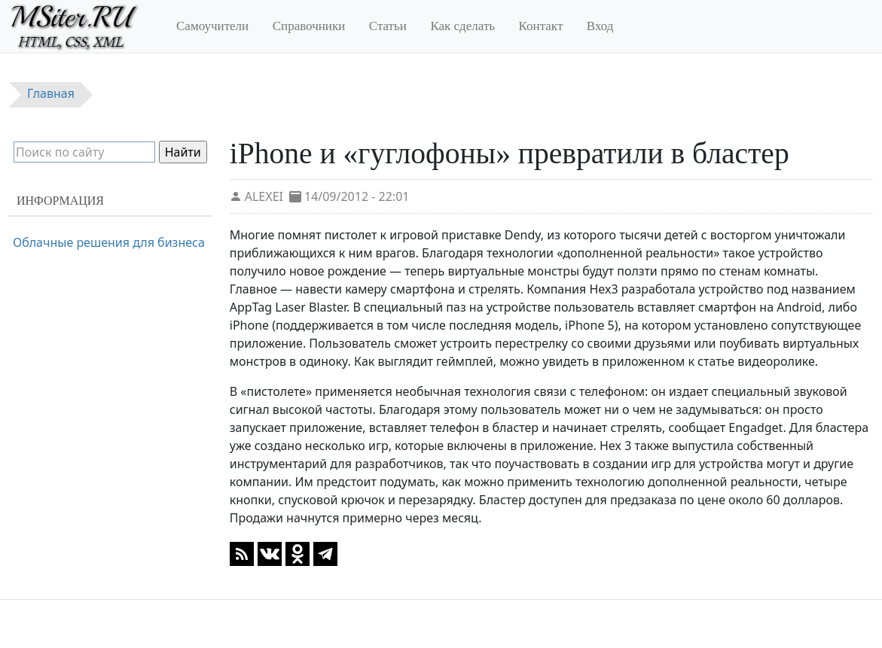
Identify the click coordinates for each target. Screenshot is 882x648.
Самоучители (212, 26)
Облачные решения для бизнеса (109, 242)
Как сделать (462, 26)
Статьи (388, 26)
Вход (600, 26)
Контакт (541, 26)
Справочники (309, 26)
